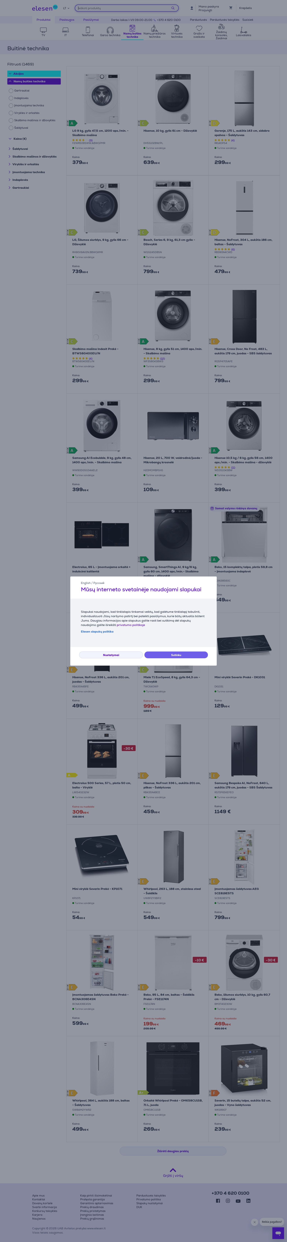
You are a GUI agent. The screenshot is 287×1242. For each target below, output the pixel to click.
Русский (98, 583)
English (86, 583)
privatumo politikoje (131, 625)
